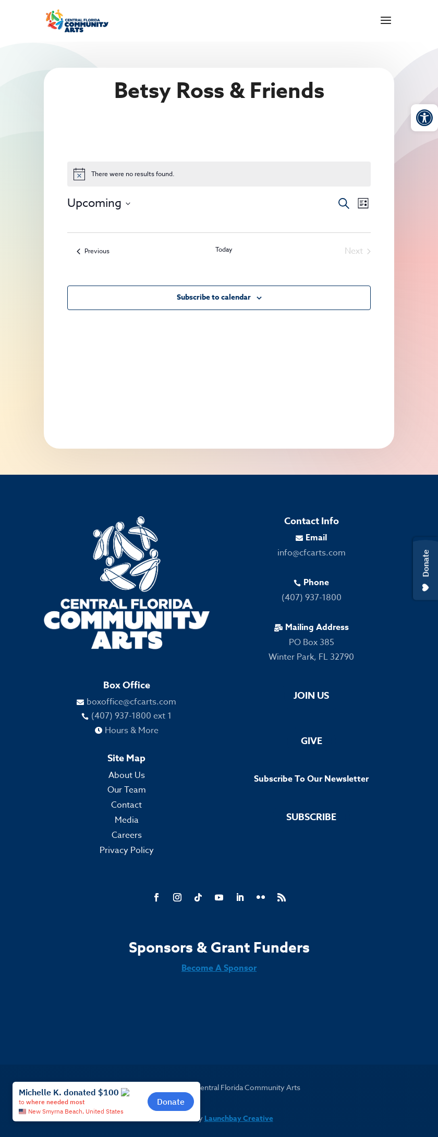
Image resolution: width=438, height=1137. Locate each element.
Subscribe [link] (311, 817)
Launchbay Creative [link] (238, 1118)
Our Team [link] (126, 790)
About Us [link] (126, 775)
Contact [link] (126, 805)
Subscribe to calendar (214, 297)
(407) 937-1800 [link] (312, 597)
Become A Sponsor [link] (219, 968)
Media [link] (127, 820)
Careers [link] (127, 835)
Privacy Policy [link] (127, 850)
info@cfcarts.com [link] (311, 553)
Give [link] (311, 741)
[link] (424, 117)
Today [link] (224, 249)
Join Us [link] (311, 695)
